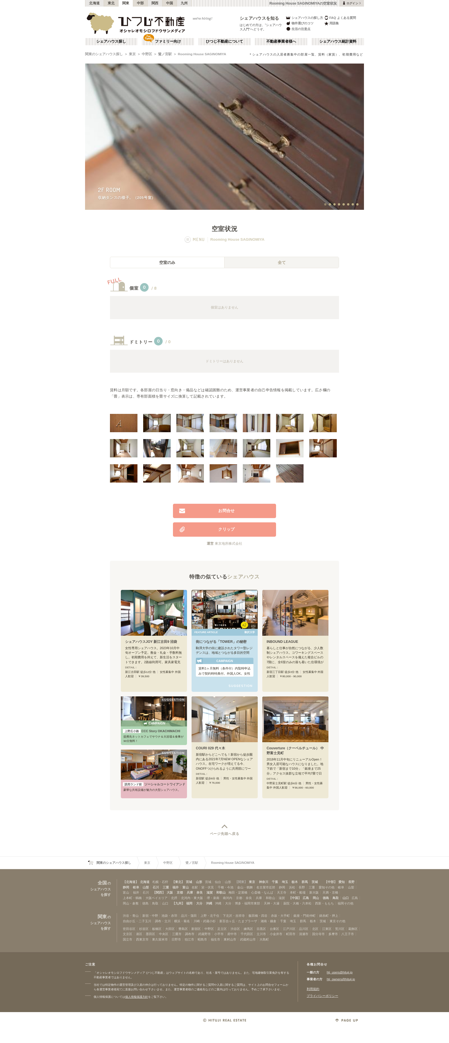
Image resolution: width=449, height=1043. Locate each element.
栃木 (295, 882)
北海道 (94, 3)
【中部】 (330, 882)
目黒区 (261, 929)
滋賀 (209, 892)
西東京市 (142, 939)
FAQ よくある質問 (340, 17)
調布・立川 (163, 921)
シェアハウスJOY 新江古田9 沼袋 (151, 642)
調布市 (189, 934)
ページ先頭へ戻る (224, 834)
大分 (199, 903)
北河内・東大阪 (192, 898)
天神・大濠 (271, 903)
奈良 (199, 892)
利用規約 (313, 989)
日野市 (176, 939)
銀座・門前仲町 (305, 915)
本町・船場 (298, 892)
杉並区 (144, 929)
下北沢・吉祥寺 (234, 915)
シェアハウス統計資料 (338, 41)
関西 (155, 3)
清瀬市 (303, 934)
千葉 (275, 882)
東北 (111, 3)
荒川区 (339, 929)
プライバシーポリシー (322, 995)
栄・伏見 (207, 887)
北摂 (174, 898)
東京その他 (337, 921)
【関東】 (241, 882)
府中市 (232, 934)
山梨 (146, 887)
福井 (175, 887)
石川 (156, 887)
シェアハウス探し (111, 41)
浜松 (292, 887)
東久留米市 (160, 939)
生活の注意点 (297, 29)
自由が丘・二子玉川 (137, 921)
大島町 (264, 939)
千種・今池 (225, 887)
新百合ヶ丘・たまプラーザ (238, 921)
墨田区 (150, 934)
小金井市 (276, 934)
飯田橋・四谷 (258, 915)
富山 (185, 887)
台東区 (274, 929)
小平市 (219, 934)
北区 (315, 929)
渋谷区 (235, 929)
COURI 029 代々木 (210, 748)
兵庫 (190, 892)
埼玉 (285, 882)
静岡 (126, 887)
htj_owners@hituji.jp (341, 979)
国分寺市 (318, 934)
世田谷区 (129, 929)
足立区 (222, 929)
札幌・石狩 (160, 882)
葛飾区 (353, 929)
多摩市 (333, 934)
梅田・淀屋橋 (238, 892)
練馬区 (248, 929)
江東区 (327, 929)
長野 (351, 882)
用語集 (331, 23)
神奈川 (263, 882)
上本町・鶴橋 (132, 898)
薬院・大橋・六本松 (297, 903)
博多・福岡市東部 (247, 903)
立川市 (261, 934)
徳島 (326, 898)
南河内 (227, 898)
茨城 (315, 882)
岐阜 (136, 887)
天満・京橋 (330, 892)
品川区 (303, 929)
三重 (166, 887)
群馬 (305, 882)
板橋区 (157, 929)
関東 (125, 3)
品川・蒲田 (189, 915)
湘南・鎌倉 (268, 921)
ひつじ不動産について (224, 41)
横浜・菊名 (182, 921)
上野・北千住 (209, 915)
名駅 (195, 887)
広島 (306, 898)
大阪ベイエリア (156, 898)
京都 (180, 892)
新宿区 (196, 929)
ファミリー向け (168, 41)
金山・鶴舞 (245, 887)
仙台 (218, 882)
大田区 (170, 929)
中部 (140, 3)
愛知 (341, 882)
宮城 (189, 882)
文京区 (127, 934)
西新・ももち (324, 903)
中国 (169, 3)
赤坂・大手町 (280, 915)
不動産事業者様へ (281, 41)
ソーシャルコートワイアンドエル (154, 784)
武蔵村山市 (248, 939)
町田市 (291, 934)
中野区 (147, 54)
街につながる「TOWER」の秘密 (221, 642)
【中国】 (295, 898)
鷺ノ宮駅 (165, 54)
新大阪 (314, 892)
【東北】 (178, 882)
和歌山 (221, 892)
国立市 (127, 939)
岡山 (316, 898)
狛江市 (189, 939)
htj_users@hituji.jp (339, 972)
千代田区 (247, 934)
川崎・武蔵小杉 (205, 921)
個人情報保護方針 (136, 996)
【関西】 (159, 892)
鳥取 (335, 898)
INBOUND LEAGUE (282, 642)
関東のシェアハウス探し (104, 54)
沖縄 (209, 903)
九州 (184, 3)
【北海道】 (131, 882)
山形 (199, 882)
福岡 (189, 903)
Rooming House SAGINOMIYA (202, 54)
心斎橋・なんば (262, 892)
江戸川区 (289, 929)
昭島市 (202, 939)
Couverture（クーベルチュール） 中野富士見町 (295, 750)
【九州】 (178, 903)
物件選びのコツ (299, 23)
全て (282, 262)
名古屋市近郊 (265, 887)
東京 (132, 54)
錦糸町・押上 (328, 915)
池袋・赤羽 (169, 915)
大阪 (170, 892)
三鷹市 (177, 934)
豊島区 (183, 929)
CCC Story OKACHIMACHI (151, 731)
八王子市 (347, 934)
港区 (139, 934)
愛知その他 (326, 887)
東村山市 (230, 939)
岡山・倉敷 (131, 903)
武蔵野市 (204, 934)
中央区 (163, 934)
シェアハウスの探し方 (304, 17)
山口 (345, 898)
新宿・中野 (150, 915)
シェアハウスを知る (259, 18)
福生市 (215, 939)
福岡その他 (345, 903)
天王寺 (281, 892)
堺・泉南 (213, 898)
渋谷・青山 (131, 915)
